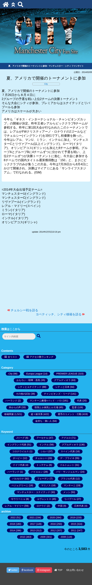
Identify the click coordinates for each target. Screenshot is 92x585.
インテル (44, 444)
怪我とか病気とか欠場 (46, 407)
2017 (32, 524)
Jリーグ (20, 437)
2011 (73, 530)
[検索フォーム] (19, 336)
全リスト (12, 356)
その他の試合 (23, 393)
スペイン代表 (68, 451)
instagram (43, 570)
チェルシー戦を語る (24, 310)
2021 (32, 517)
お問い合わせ (75, 570)
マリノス (46, 485)
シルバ (44, 451)
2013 (32, 530)
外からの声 (15, 407)
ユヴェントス (44, 499)
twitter (13, 570)
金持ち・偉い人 (43, 421)
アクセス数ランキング (41, 356)
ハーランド (11, 400)
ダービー (17, 458)
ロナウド (41, 505)
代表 (79, 400)
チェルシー (41, 458)
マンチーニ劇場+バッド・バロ (46, 400)
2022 (13, 517)
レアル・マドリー (14, 505)
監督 (74, 407)
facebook (27, 570)
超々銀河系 (37, 414)
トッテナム (42, 465)
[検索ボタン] (39, 336)
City (46, 84)
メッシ (66, 492)
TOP (58, 570)
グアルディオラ (62, 380)
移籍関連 (9, 414)
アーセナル (42, 437)
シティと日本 (62, 387)
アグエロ (66, 437)
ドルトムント (67, 465)
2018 (12, 524)
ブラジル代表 (68, 478)
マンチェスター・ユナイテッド (33, 492)
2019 (72, 517)
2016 (53, 524)
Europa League (34, 373)
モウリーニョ (18, 499)
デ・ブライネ (67, 458)
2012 (53, 530)
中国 (60, 505)
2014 (12, 530)
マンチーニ (70, 485)
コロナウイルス (20, 451)
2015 (73, 524)
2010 (22, 537)
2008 (63, 537)
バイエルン (37, 471)
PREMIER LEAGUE (66, 373)
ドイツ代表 (19, 465)
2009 (43, 537)
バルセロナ (18, 478)
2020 (52, 517)
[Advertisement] (46, 272)
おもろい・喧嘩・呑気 (28, 380)
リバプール (70, 499)
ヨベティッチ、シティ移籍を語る (58, 314)
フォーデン (43, 478)
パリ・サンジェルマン (68, 471)
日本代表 (79, 505)
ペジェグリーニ (20, 485)
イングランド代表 (16, 444)
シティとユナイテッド (29, 387)
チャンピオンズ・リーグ (57, 393)
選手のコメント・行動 (69, 414)
